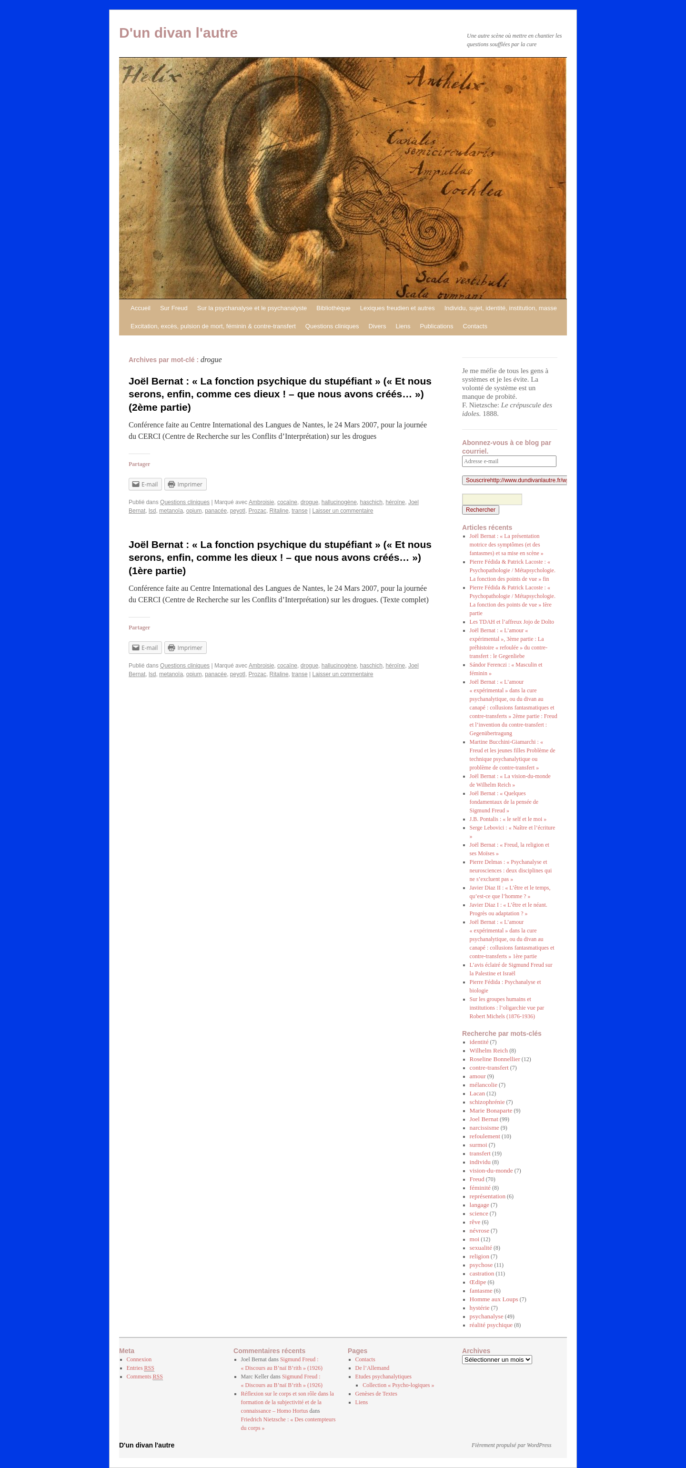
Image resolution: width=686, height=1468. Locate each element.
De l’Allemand (372, 1368)
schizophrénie (487, 1101)
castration (482, 1273)
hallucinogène (339, 502)
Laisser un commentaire (342, 510)
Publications (436, 326)
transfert (480, 1153)
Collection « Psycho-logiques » (398, 1385)
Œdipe (478, 1282)
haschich (371, 502)
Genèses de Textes (376, 1393)
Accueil (141, 308)
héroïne (395, 502)
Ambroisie (261, 502)
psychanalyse (487, 1316)
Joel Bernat (484, 1119)
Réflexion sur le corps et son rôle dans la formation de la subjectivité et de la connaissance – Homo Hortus (287, 1402)
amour (478, 1076)
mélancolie (483, 1084)
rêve (475, 1221)
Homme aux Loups (494, 1299)
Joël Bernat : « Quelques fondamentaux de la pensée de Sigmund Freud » (504, 802)
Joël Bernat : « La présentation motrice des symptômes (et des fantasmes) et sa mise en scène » (507, 545)
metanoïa (171, 510)
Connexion (139, 1359)
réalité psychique (491, 1324)
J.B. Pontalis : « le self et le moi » (508, 819)
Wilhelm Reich (489, 1050)
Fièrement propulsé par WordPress (511, 1445)
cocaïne (287, 502)
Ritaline (279, 510)
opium (194, 510)
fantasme (481, 1290)
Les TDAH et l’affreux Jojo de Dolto (512, 621)
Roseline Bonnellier (495, 1059)
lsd (152, 510)
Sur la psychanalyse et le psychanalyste (252, 308)
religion (479, 1256)
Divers (377, 326)
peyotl (237, 510)
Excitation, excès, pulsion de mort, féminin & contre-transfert (213, 326)
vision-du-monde (491, 1170)
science (479, 1213)
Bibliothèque (333, 308)
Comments (145, 1376)
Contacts (475, 326)
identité (479, 1041)
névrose (479, 1230)
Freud (477, 1179)
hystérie (480, 1307)
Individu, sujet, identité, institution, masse (500, 308)
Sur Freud (174, 308)
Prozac (257, 510)
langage (479, 1204)
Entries (140, 1368)
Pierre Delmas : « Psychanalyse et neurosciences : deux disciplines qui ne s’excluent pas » (511, 870)
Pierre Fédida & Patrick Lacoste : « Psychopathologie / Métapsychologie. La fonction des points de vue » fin (512, 570)
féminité (480, 1187)
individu (480, 1161)
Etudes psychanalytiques (383, 1376)
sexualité (481, 1247)
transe (299, 510)
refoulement (485, 1136)
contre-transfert (489, 1067)
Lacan (477, 1093)
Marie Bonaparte (491, 1110)
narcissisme (484, 1127)
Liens (402, 326)
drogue (309, 502)
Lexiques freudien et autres (397, 308)
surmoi (478, 1144)
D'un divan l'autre (178, 32)
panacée (216, 510)
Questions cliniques (332, 326)
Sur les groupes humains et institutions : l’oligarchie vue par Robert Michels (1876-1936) (507, 1008)
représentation (488, 1196)
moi (475, 1239)
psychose (481, 1264)
